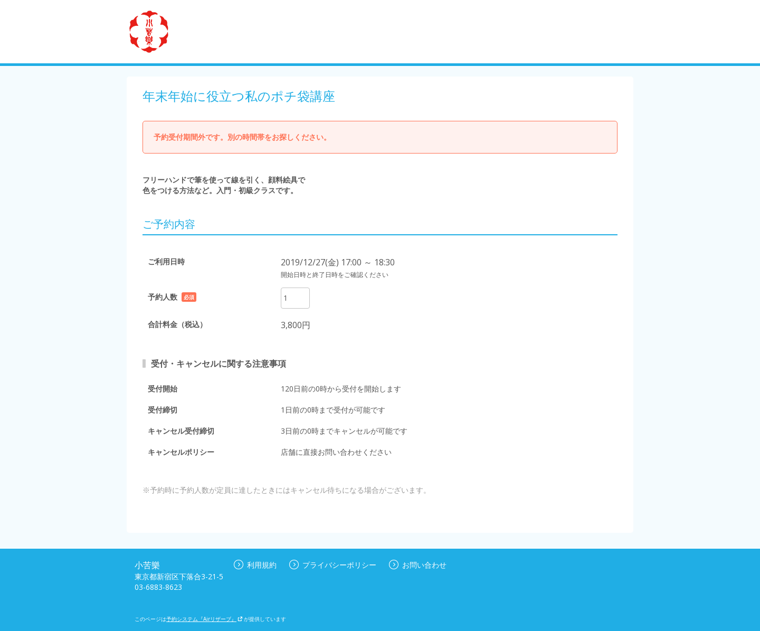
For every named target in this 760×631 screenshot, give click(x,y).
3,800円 (295, 325)
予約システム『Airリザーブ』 (204, 619)
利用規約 (255, 565)
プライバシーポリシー (332, 565)
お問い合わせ (417, 565)
